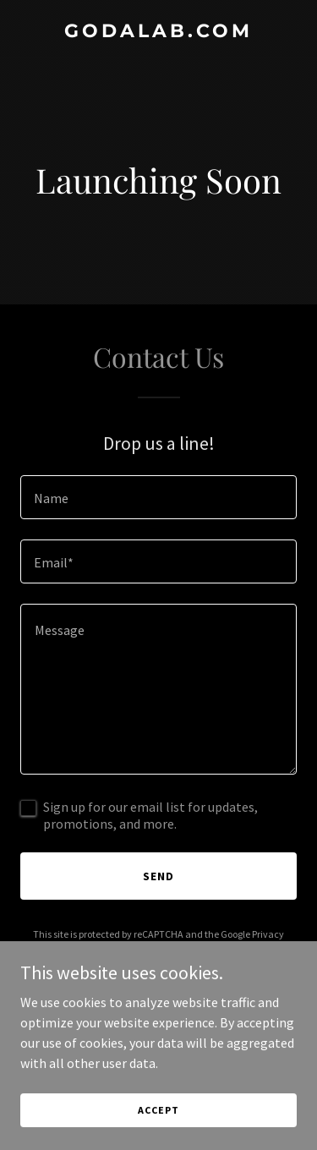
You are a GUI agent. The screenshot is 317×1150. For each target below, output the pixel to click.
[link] (158, 32)
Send (158, 876)
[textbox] (158, 497)
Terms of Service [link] (168, 949)
